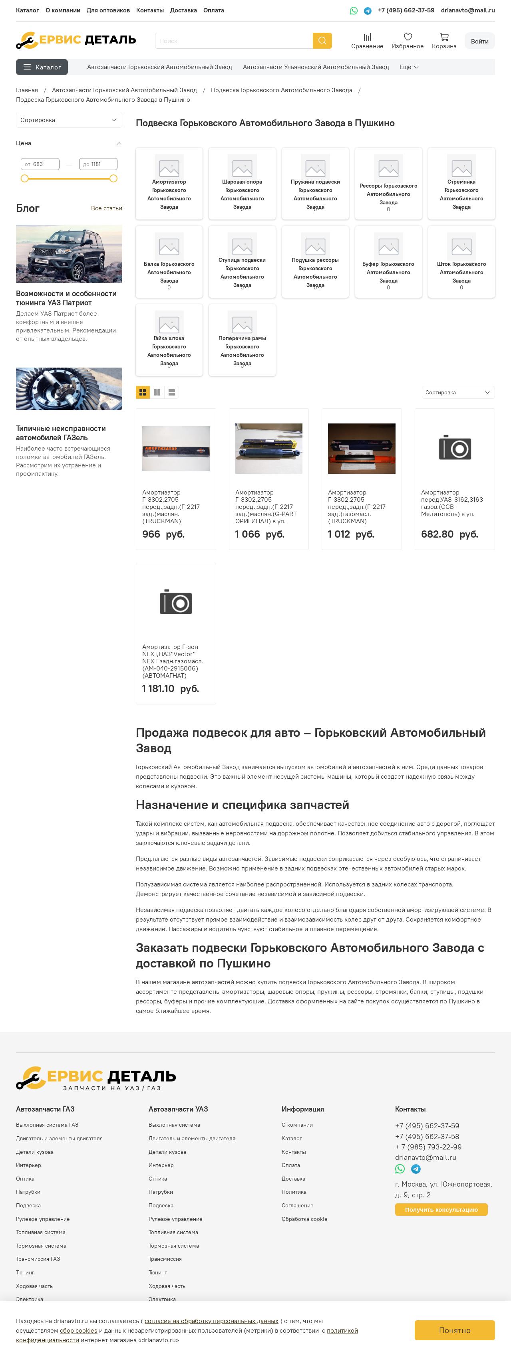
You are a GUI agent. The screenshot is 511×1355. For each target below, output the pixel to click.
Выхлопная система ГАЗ (47, 1124)
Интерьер (28, 1165)
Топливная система (41, 1232)
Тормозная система (41, 1245)
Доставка (183, 10)
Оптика (25, 1178)
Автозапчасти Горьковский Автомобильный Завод (159, 67)
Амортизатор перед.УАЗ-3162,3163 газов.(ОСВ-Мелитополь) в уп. (452, 503)
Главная (27, 90)
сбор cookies (78, 1330)
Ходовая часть (34, 1286)
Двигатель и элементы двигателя (59, 1138)
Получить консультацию (441, 1209)
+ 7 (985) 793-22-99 (428, 1147)
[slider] (25, 178)
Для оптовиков (108, 10)
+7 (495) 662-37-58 (427, 1136)
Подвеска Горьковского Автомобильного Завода (281, 90)
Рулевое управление (43, 1218)
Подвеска (28, 1205)
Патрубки (28, 1191)
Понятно (455, 1330)
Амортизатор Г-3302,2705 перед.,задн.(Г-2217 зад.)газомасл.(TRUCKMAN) (357, 506)
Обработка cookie (305, 1218)
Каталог (27, 10)
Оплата (213, 10)
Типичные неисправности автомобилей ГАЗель (61, 432)
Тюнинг (25, 1272)
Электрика (29, 1299)
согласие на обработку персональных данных (211, 1321)
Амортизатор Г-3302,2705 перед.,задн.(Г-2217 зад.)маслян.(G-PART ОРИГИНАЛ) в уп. (266, 506)
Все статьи (106, 208)
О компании (63, 10)
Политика (294, 1191)
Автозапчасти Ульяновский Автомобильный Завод (316, 67)
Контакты (150, 10)
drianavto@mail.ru (468, 10)
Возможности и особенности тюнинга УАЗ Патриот (66, 298)
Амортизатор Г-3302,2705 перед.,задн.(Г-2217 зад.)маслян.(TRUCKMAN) (171, 506)
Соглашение (298, 1205)
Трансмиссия (165, 1258)
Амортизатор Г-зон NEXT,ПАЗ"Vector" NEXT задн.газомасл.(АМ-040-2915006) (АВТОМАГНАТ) (172, 661)
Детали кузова (35, 1151)
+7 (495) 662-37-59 (406, 10)
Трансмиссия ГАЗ (38, 1258)
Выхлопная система (174, 1124)
